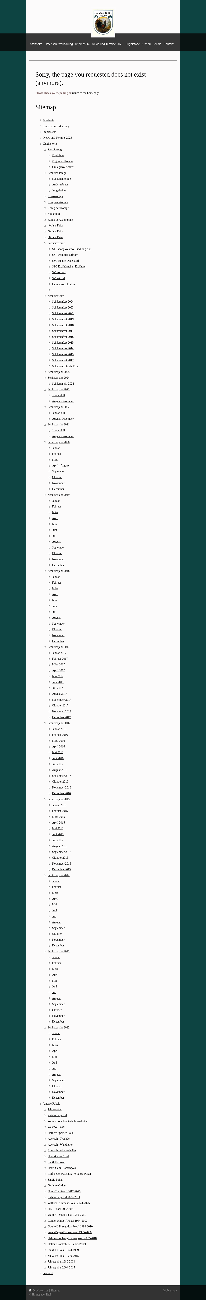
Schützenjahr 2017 (59, 647)
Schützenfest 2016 (63, 336)
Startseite (48, 120)
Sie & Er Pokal (56, 1162)
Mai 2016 (57, 752)
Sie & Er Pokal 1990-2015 (63, 1255)
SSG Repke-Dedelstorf (65, 260)
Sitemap (55, 1290)
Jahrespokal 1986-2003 (61, 1261)
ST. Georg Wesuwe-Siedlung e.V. (71, 249)
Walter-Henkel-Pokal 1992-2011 (67, 1214)
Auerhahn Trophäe (59, 1138)
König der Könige (58, 208)
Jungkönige (59, 190)
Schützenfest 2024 (63, 301)
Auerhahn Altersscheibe (62, 1150)
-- (53, 289)
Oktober (57, 477)
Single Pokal (55, 1179)
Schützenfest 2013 (63, 354)
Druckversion (39, 1290)
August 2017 (59, 693)
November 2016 (61, 787)
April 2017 (58, 670)
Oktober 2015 (60, 857)
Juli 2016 (57, 764)
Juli (54, 535)
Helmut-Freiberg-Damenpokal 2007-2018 (72, 1238)
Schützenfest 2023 (63, 307)
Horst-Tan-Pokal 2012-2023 (64, 1191)
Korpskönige (55, 196)
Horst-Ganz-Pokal (58, 1156)
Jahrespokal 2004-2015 (61, 1267)
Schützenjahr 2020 (59, 442)
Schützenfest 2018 (63, 325)
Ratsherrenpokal (57, 1115)
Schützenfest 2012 (63, 360)
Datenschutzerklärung (56, 126)
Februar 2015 (60, 810)
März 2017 (58, 664)
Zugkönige (54, 213)
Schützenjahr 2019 (59, 494)
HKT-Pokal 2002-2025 (61, 1209)
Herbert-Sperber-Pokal (61, 1132)
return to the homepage (85, 93)
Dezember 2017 (61, 717)
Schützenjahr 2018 (59, 570)
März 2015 (58, 816)
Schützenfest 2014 (63, 348)
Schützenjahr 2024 (59, 377)
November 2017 (61, 711)
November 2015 (61, 863)
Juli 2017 (57, 688)
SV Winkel (58, 278)
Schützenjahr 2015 (59, 799)
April (55, 518)
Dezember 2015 (61, 869)
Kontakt (48, 1273)
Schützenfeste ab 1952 (65, 366)
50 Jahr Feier (55, 231)
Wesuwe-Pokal (56, 1127)
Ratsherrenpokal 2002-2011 (64, 1197)
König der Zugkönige (60, 219)
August (56, 541)
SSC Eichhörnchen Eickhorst (69, 266)
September (58, 471)
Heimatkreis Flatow (63, 284)
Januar (56, 448)
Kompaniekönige (58, 202)
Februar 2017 (60, 658)
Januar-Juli (58, 395)
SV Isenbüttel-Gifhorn (65, 254)
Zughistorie (50, 143)
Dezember (58, 489)
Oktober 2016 (60, 781)
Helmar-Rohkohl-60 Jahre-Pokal (67, 1244)
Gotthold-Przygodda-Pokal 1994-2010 (70, 1226)
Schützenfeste (56, 295)
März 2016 (58, 740)
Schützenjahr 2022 (59, 407)
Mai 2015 (57, 828)
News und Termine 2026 (57, 137)
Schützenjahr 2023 (59, 389)
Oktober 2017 (60, 705)
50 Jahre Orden (57, 1185)
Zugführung (55, 149)
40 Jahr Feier (55, 225)
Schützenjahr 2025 (59, 371)
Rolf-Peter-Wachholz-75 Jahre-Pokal (69, 1173)
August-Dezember (63, 401)
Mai (54, 524)
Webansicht (170, 1290)
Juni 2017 (58, 682)
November (58, 483)
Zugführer (58, 155)
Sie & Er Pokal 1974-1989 (63, 1250)
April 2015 (58, 822)
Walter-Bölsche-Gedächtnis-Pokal (68, 1121)
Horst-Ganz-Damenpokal (62, 1168)
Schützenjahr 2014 (59, 875)
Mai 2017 (57, 676)
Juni (54, 529)
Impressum (49, 132)
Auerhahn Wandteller (60, 1144)
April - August (60, 465)
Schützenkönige (57, 173)
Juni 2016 (58, 758)
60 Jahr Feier (55, 237)
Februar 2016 (60, 734)
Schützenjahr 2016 (59, 723)
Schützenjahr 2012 (59, 1027)
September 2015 (61, 851)
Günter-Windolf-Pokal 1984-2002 (67, 1220)
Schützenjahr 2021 (59, 424)
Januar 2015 (59, 805)
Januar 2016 (59, 729)
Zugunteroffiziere (62, 161)
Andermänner (60, 184)
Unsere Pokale (51, 1103)
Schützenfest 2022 (63, 313)
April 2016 (58, 746)
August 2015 (59, 846)
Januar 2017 (59, 653)
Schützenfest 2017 (63, 330)
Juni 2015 (58, 834)
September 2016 (61, 775)
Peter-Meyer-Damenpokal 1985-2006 (70, 1232)
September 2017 (61, 699)
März (55, 459)
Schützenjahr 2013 (59, 951)
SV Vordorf (59, 272)
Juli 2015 (57, 840)
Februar (56, 453)
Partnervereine (56, 243)
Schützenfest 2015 (63, 342)
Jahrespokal (54, 1109)
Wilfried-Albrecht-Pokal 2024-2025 (69, 1203)
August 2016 (59, 770)
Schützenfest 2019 (63, 319)
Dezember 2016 (61, 793)
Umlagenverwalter (63, 167)
